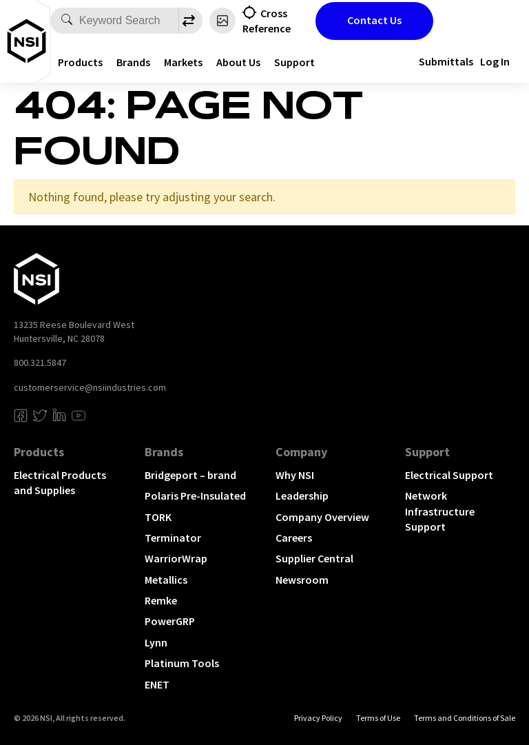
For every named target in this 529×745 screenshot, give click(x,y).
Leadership (302, 495)
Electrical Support (449, 475)
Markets (183, 62)
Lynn (156, 642)
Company (301, 452)
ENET (157, 684)
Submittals (446, 61)
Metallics (166, 579)
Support (294, 62)
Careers (294, 537)
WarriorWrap (176, 558)
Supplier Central (314, 558)
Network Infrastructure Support (440, 511)
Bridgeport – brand (190, 475)
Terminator (173, 537)
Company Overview (322, 517)
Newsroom (302, 579)
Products (80, 62)
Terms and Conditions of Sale (464, 718)
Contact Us (374, 20)
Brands (133, 62)
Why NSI (295, 475)
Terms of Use (378, 718)
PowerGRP (170, 621)
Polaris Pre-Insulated (195, 495)
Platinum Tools (182, 663)
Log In (495, 61)
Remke (161, 600)
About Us (238, 62)
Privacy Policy (318, 718)
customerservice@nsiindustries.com (90, 387)
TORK (158, 517)
